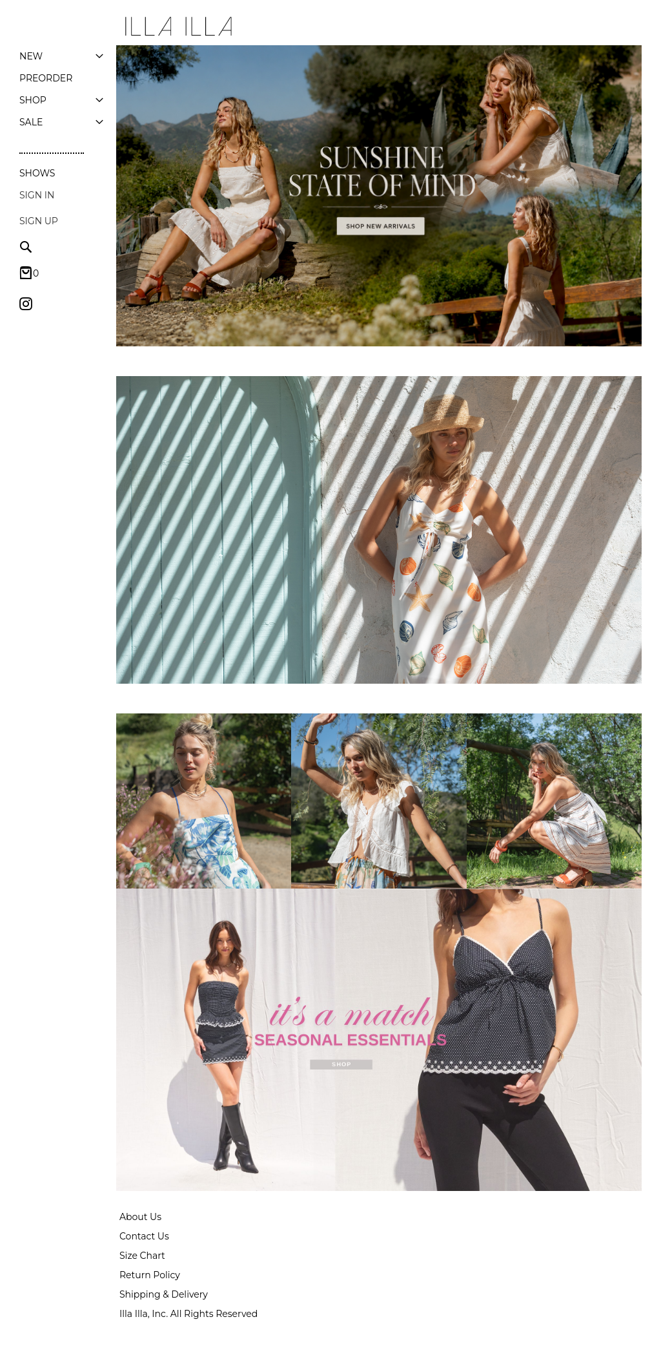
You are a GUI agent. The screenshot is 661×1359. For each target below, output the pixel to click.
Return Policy (149, 1275)
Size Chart (142, 1255)
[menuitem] (31, 56)
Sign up (38, 221)
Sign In (36, 195)
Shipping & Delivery (163, 1294)
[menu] (61, 89)
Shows (37, 173)
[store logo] (177, 26)
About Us (140, 1217)
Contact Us (144, 1236)
